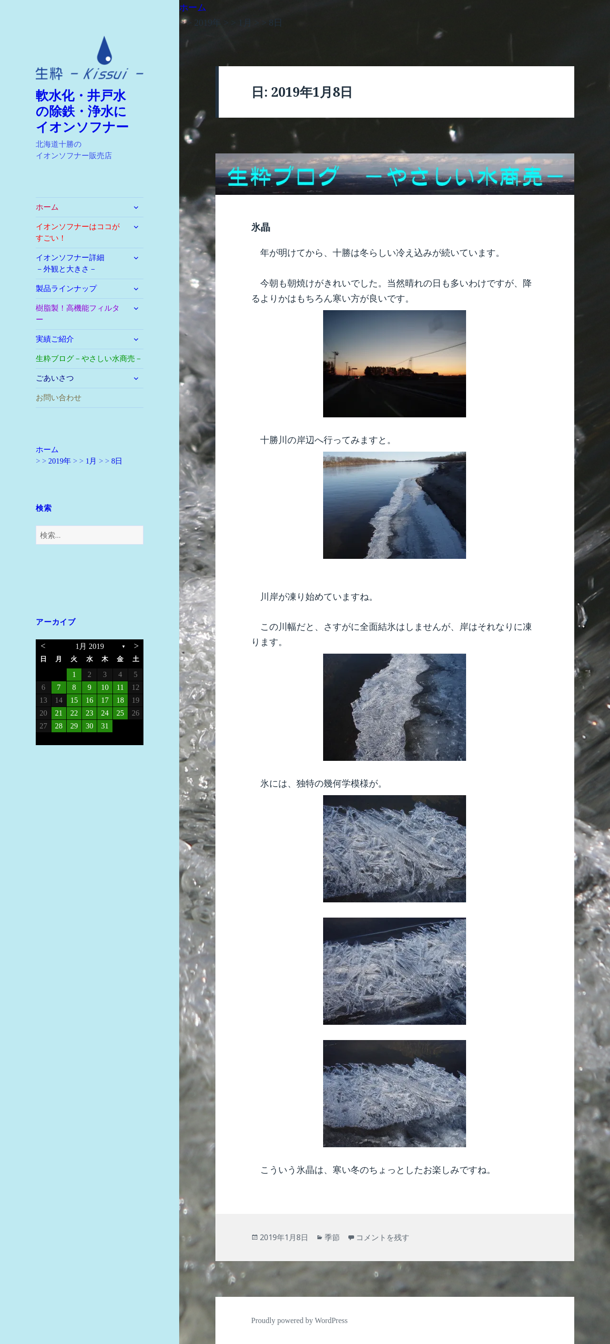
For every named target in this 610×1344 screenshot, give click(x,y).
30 (89, 726)
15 (74, 700)
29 (74, 726)
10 (105, 687)
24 (105, 713)
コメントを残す (382, 1237)
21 (58, 713)
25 (120, 713)
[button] (89, 58)
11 (120, 687)
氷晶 (260, 227)
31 (105, 726)
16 (89, 700)
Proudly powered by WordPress (299, 1320)
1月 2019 (89, 646)
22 (74, 713)
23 (89, 713)
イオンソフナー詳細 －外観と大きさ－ (81, 263)
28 (58, 726)
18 (120, 700)
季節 (332, 1237)
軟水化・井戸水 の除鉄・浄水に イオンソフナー (88, 111)
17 (105, 700)
